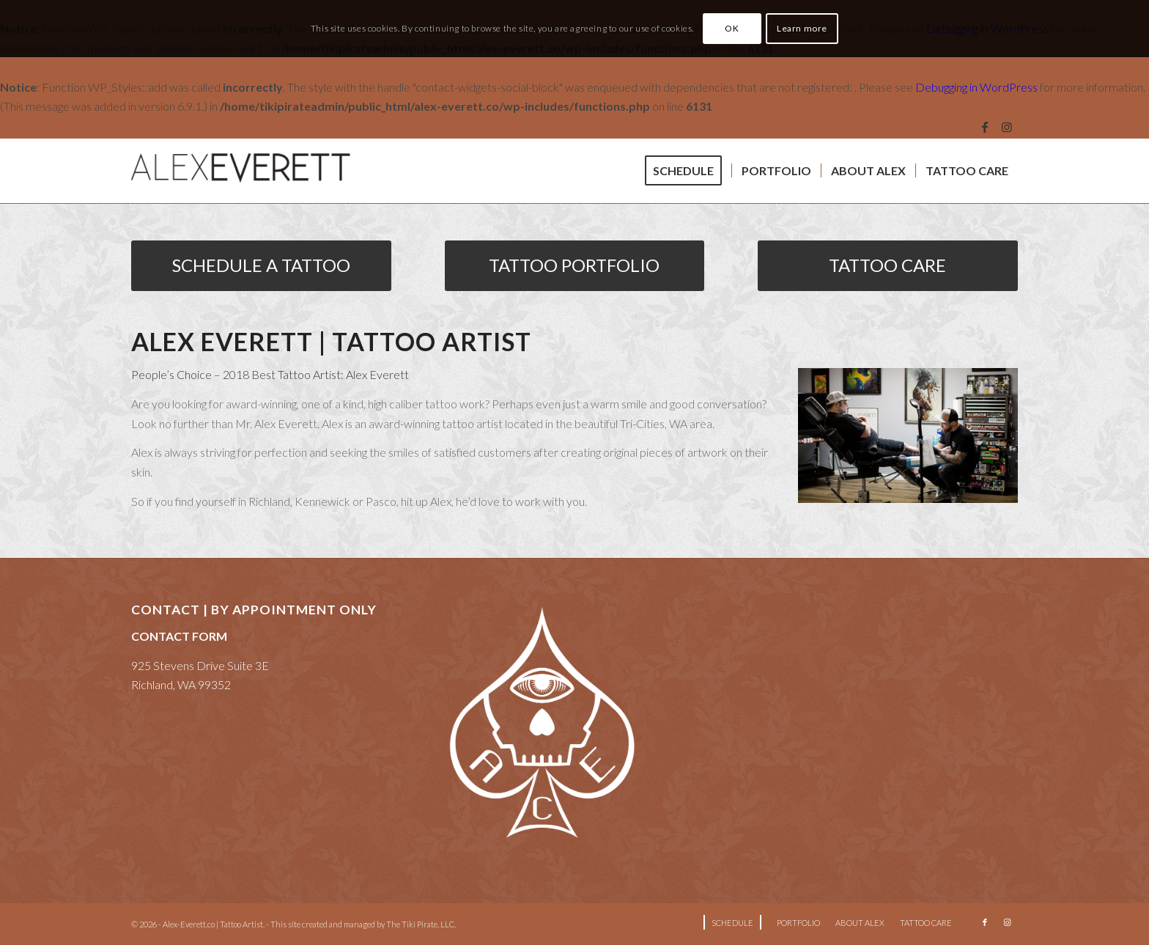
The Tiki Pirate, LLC (420, 924)
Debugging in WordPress (976, 87)
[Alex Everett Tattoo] (241, 171)
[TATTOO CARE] (888, 265)
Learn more (802, 28)
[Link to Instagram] (1007, 127)
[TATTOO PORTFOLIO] (575, 265)
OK (732, 28)
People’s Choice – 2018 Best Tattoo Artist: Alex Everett (270, 374)
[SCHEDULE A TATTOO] (261, 265)
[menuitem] (688, 171)
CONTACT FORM (179, 636)
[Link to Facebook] (984, 127)
